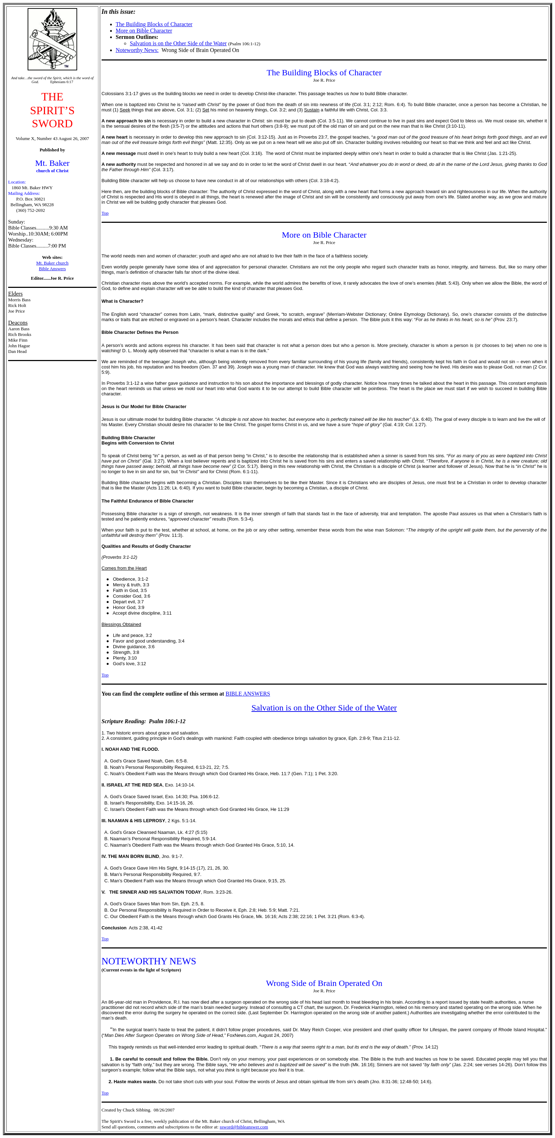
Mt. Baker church (52, 263)
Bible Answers (52, 268)
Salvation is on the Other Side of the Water (178, 43)
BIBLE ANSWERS (247, 694)
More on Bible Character (144, 31)
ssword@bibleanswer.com (244, 1127)
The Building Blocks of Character (154, 24)
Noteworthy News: (137, 50)
